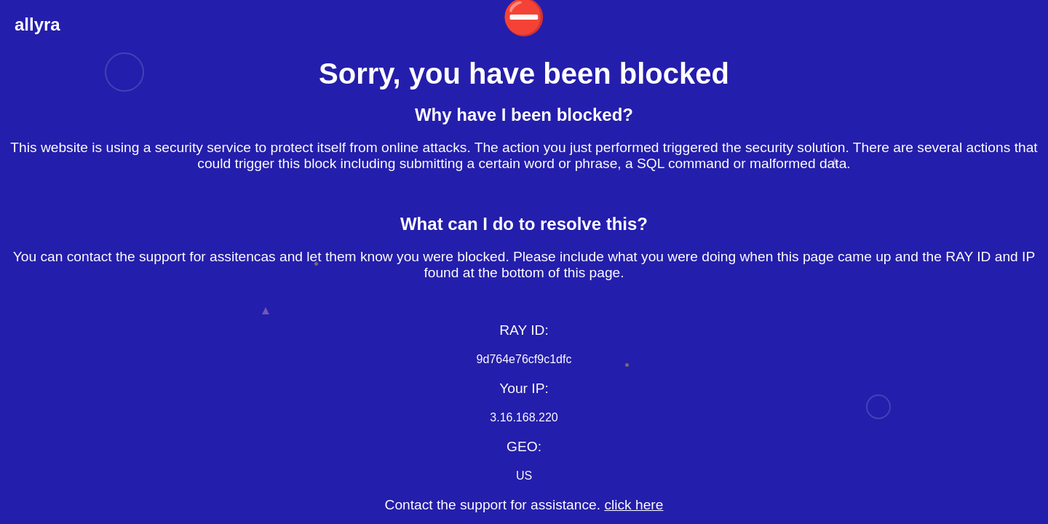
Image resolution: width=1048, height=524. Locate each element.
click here (633, 504)
